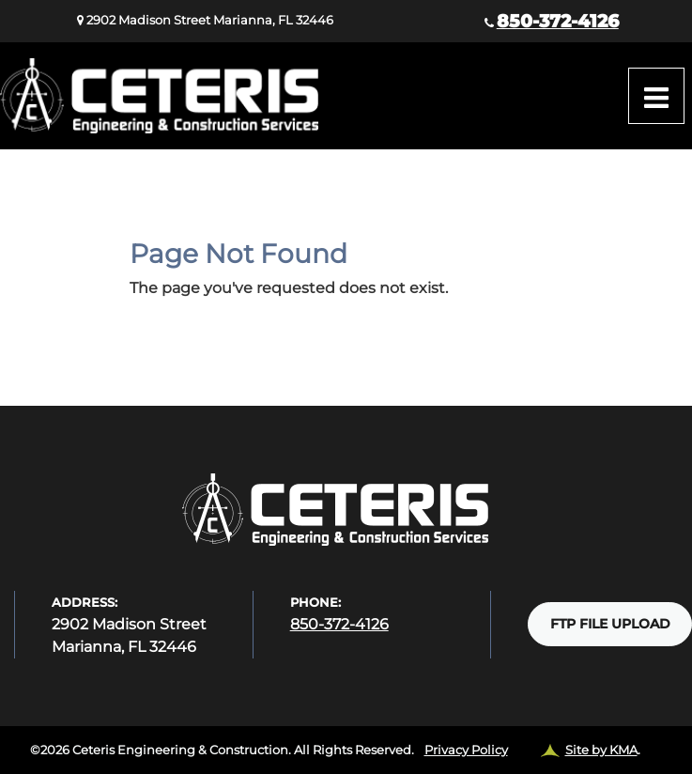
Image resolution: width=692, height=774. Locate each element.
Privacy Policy (466, 749)
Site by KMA (601, 749)
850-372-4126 (558, 20)
